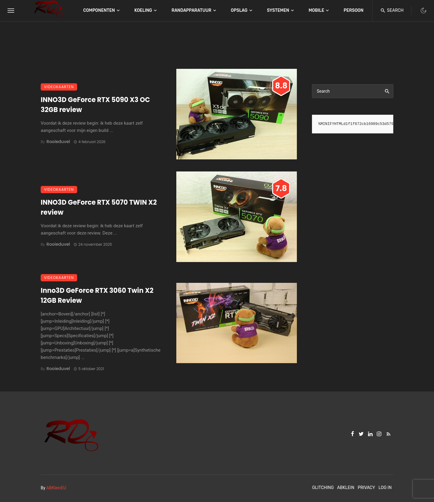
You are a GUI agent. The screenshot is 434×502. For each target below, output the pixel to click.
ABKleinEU (56, 487)
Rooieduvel (58, 142)
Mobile (316, 10)
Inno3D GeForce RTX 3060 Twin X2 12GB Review (97, 295)
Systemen (278, 10)
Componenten (99, 10)
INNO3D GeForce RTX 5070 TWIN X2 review (99, 207)
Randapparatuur (191, 10)
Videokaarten (59, 86)
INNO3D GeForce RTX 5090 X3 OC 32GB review (95, 104)
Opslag (239, 10)
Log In (385, 487)
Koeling (143, 10)
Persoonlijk (358, 10)
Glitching (323, 487)
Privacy (366, 487)
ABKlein (345, 487)
